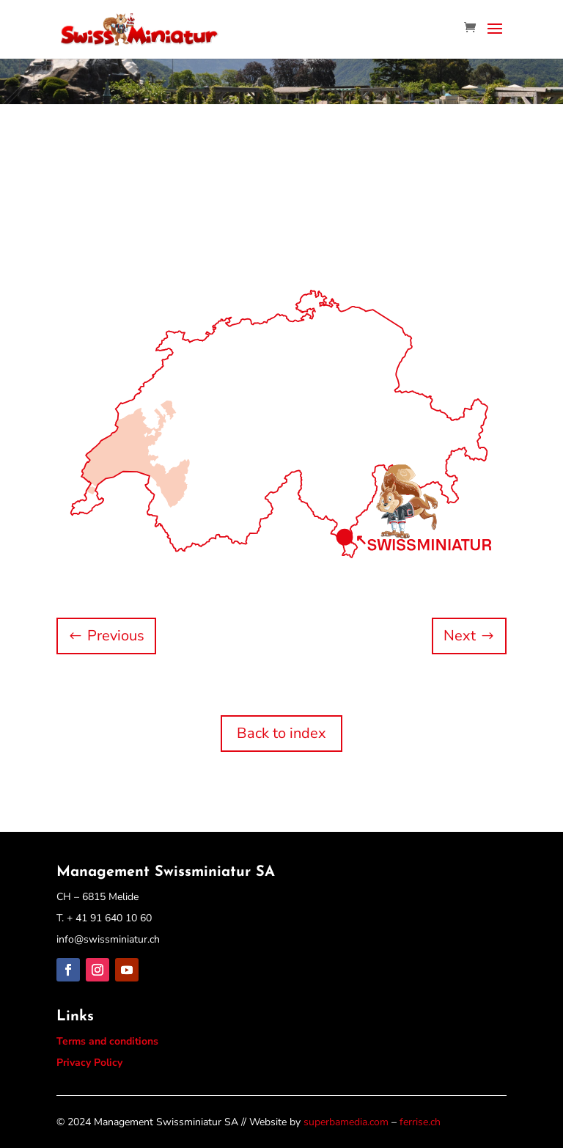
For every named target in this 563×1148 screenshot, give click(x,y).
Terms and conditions (107, 1041)
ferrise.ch (420, 1122)
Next (460, 636)
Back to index (281, 733)
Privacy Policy (89, 1063)
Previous (115, 636)
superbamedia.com (346, 1122)
